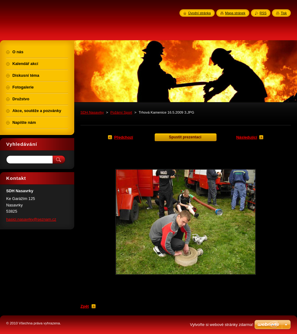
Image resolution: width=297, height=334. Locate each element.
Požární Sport (121, 112)
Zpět (84, 306)
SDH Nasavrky (92, 112)
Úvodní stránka (199, 13)
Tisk (284, 13)
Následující (246, 137)
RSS (263, 13)
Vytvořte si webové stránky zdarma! (221, 324)
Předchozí (123, 137)
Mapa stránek (235, 13)
